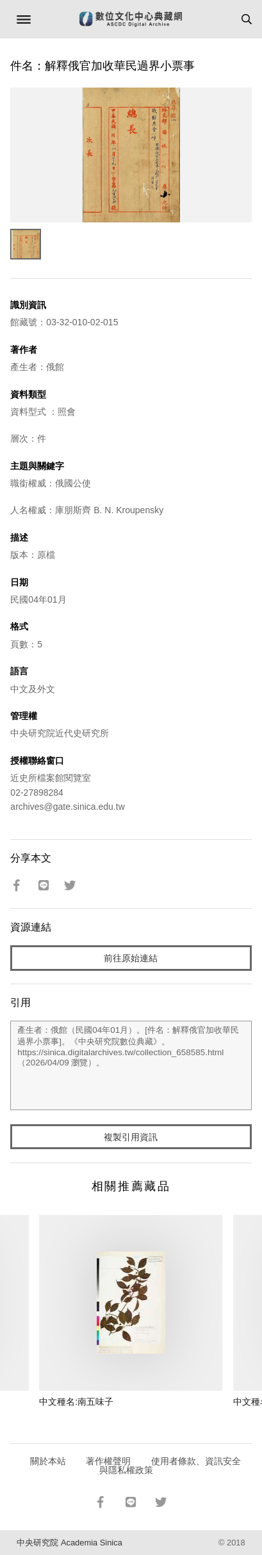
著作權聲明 (108, 1461)
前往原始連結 (131, 958)
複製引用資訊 (131, 1137)
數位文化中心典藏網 (130, 19)
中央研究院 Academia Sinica (69, 1542)
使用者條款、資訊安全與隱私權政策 (170, 1465)
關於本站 (48, 1461)
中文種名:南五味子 (76, 1401)
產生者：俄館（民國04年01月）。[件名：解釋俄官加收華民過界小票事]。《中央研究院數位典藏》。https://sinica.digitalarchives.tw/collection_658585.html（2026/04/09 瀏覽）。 (130, 1065)
